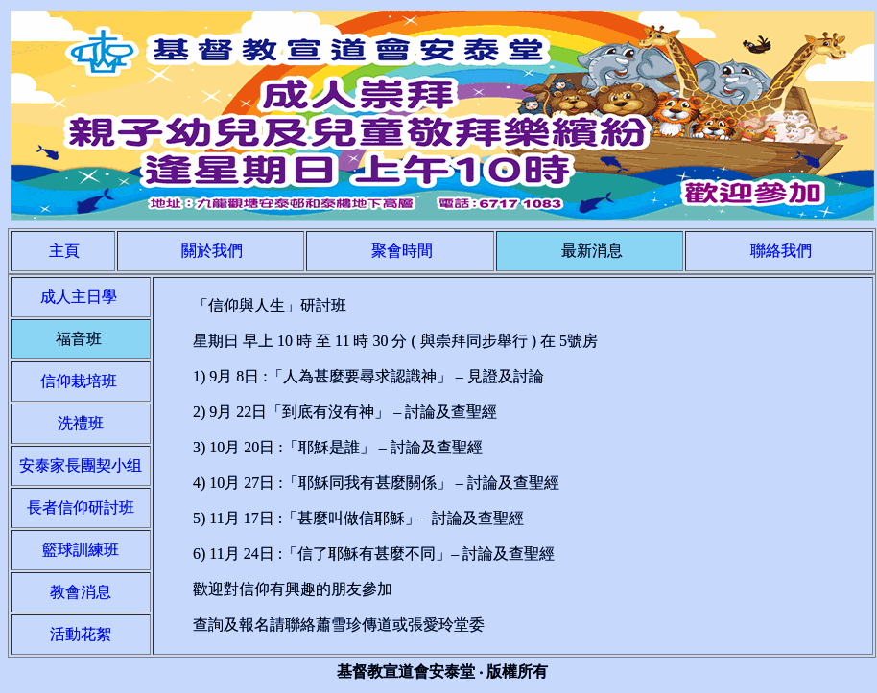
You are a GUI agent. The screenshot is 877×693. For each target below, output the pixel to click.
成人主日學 (80, 297)
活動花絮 (80, 634)
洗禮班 (81, 423)
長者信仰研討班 (80, 507)
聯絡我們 (781, 251)
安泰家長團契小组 (80, 465)
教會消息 (80, 592)
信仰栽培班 (80, 381)
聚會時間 (402, 251)
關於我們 (212, 251)
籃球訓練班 (80, 550)
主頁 (64, 251)
